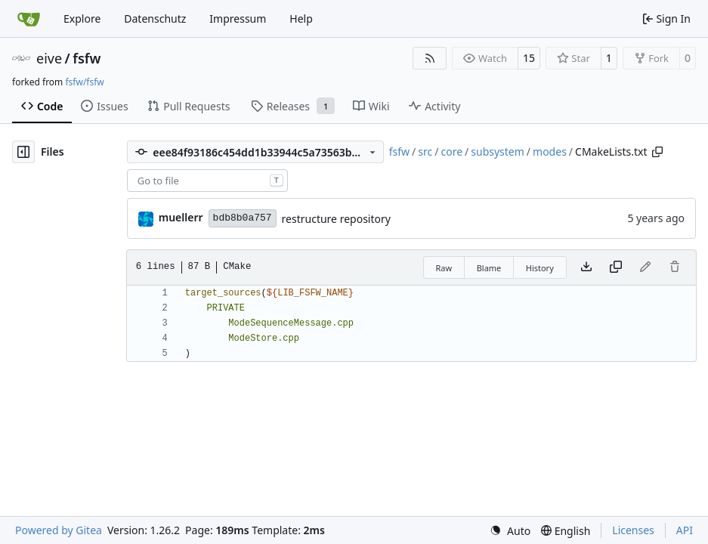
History (540, 268)
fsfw (86, 58)
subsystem (497, 151)
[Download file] (586, 267)
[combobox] (207, 180)
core (451, 151)
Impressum (237, 18)
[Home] (29, 18)
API (684, 530)
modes (550, 151)
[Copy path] (657, 152)
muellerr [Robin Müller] (181, 217)
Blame (489, 268)
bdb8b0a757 (242, 218)
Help (301, 18)
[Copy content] (616, 267)
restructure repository (336, 219)
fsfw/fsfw (84, 82)
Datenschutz (155, 18)
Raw (444, 268)
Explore (81, 18)
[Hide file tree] (23, 152)
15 (529, 58)
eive (49, 58)
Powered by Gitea (58, 530)
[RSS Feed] (430, 58)
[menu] (510, 531)
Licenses (633, 530)
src (425, 151)
